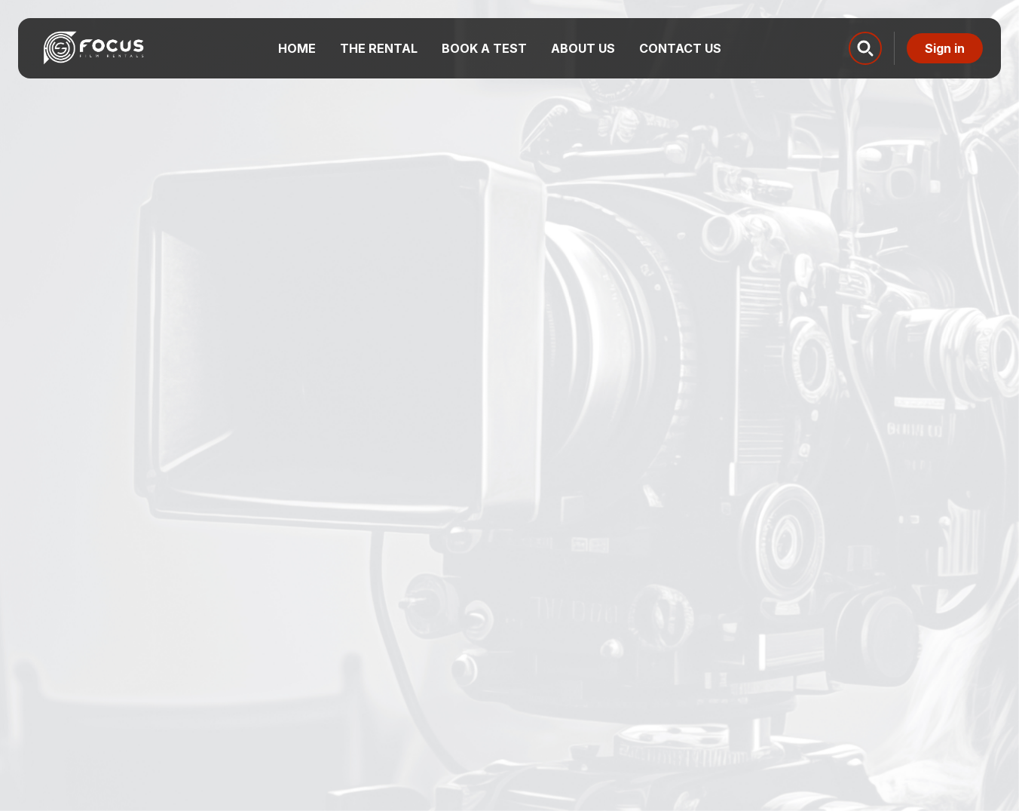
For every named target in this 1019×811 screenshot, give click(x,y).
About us (583, 48)
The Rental (379, 48)
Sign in (945, 48)
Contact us (680, 48)
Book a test (484, 48)
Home (297, 48)
